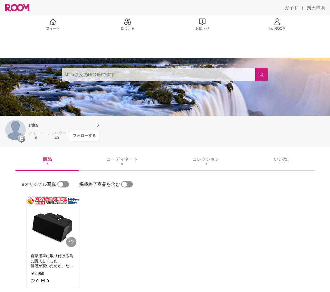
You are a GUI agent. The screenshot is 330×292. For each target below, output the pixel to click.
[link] (53, 223)
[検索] (261, 74)
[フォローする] (84, 136)
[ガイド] (291, 8)
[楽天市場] (316, 8)
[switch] (63, 184)
